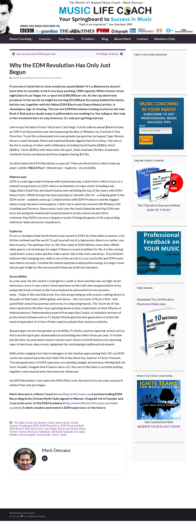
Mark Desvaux (19, 77)
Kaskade (68, 431)
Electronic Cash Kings (44, 428)
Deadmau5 (25, 425)
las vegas (79, 431)
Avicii (51, 422)
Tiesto (55, 434)
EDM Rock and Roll (72, 425)
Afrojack (19, 422)
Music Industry (36, 77)
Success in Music (53, 77)
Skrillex (13, 434)
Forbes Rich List (28, 431)
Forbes (13, 431)
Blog (105, 39)
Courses (46, 39)
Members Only (164, 39)
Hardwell (56, 431)
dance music (62, 422)
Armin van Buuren (36, 422)
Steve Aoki (43, 434)
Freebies (89, 39)
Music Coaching (21, 39)
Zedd (63, 434)
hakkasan (44, 431)
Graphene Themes (35, 516)
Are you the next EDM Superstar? (36, 53)
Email (142, 125)
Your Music (67, 39)
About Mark (122, 39)
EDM (36, 425)
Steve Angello (27, 434)
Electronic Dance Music (72, 428)
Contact (142, 39)
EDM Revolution (50, 425)
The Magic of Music (107, 53)
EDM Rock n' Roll (19, 428)
